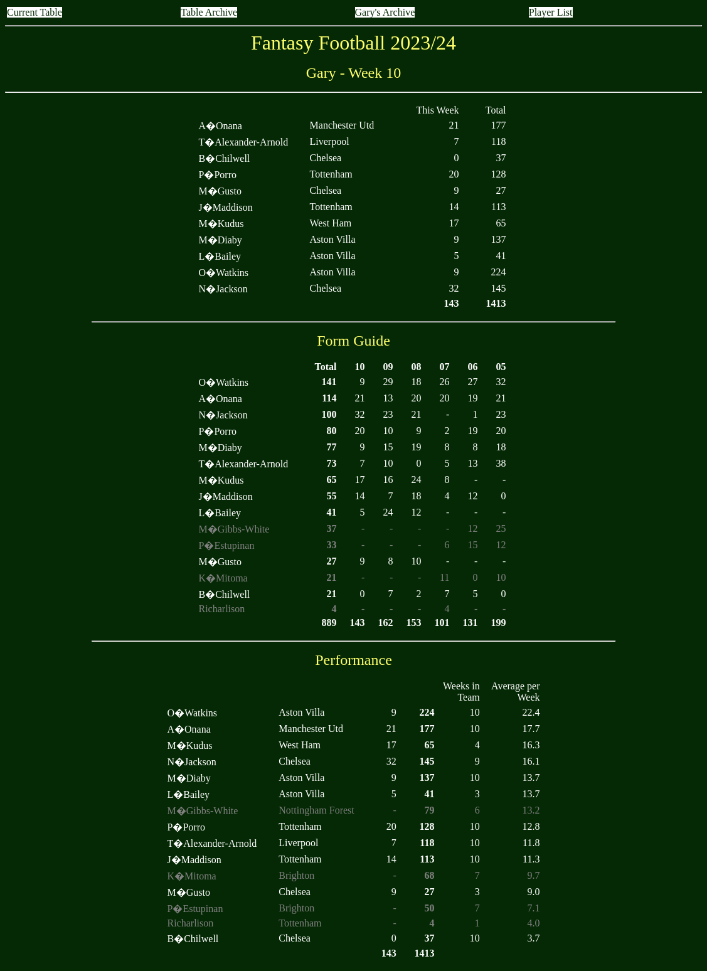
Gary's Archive (385, 12)
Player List (551, 12)
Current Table (34, 12)
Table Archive (209, 12)
